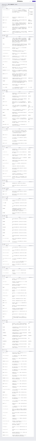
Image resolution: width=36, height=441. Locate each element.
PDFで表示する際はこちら (5, 5)
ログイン (30, 1)
